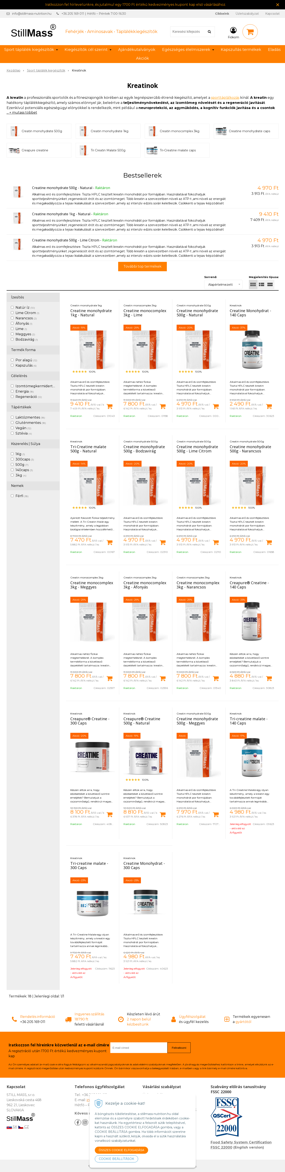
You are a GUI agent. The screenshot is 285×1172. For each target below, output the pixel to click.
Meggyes (25, 334)
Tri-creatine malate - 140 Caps (249, 721)
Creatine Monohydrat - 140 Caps (250, 312)
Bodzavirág (27, 339)
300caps (25, 459)
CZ (23, 1127)
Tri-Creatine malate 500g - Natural (88, 448)
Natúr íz (25, 308)
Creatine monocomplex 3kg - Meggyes (91, 585)
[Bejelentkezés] (233, 33)
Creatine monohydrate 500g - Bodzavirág (144, 448)
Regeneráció (29, 397)
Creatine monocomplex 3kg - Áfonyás (144, 585)
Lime (21, 329)
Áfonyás (24, 323)
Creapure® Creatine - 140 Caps (249, 585)
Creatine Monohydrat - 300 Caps (144, 865)
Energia (25, 391)
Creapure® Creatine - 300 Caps (89, 721)
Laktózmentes (30, 417)
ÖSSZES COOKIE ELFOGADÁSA (121, 1150)
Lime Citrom (27, 313)
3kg (21, 475)
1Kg (20, 454)
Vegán (23, 428)
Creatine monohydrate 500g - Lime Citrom (65, 240)
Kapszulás (26, 365)
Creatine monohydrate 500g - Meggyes (197, 721)
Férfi (22, 496)
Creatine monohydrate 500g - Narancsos (250, 448)
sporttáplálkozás (225, 98)
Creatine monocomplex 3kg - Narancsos (198, 585)
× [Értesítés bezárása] (278, 4)
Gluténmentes (31, 423)
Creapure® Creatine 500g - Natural (141, 721)
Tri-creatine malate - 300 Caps (89, 865)
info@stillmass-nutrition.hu (31, 14)
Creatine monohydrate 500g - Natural (62, 187)
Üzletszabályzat (247, 14)
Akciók (142, 58)
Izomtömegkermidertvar (39, 386)
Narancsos (26, 318)
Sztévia (24, 433)
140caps (24, 470)
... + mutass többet (22, 112)
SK (12, 1127)
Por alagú (26, 360)
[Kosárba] (109, 406)
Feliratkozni (179, 1047)
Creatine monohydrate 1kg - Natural (61, 214)
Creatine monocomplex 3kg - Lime (144, 312)
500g (22, 465)
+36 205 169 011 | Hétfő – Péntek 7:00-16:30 (93, 14)
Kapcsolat (272, 14)
